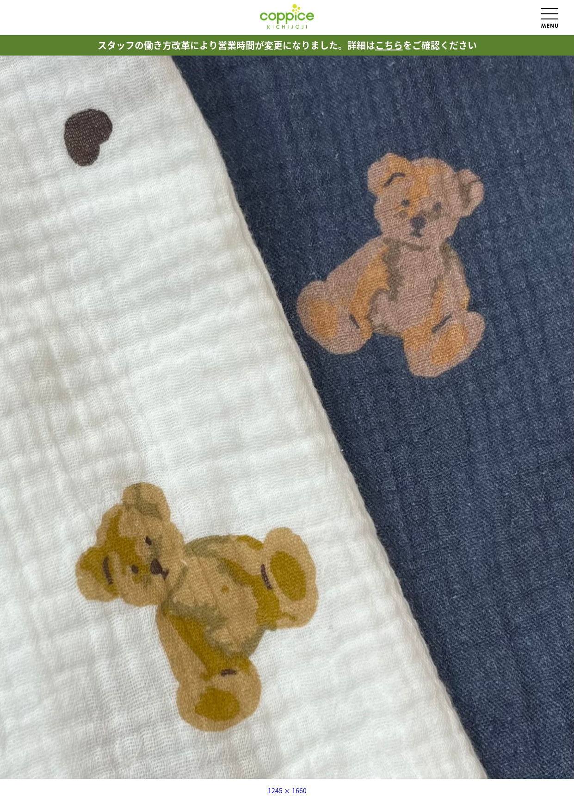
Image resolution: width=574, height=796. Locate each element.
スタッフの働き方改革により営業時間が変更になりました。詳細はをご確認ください (287, 45)
